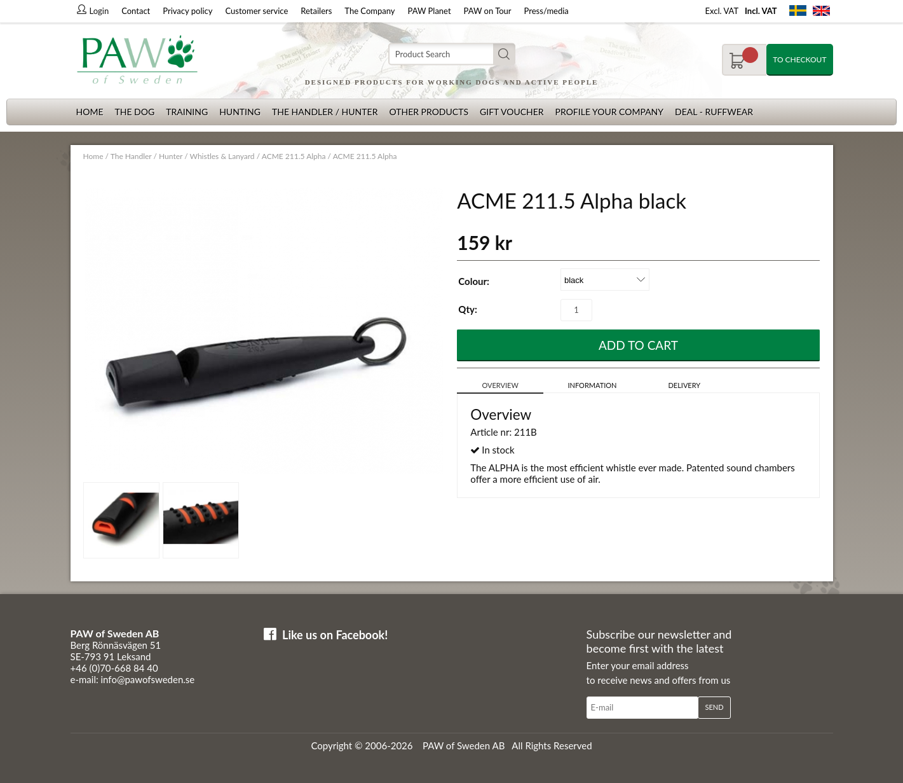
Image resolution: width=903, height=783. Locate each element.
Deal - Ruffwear (714, 111)
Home (90, 111)
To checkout (799, 59)
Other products (428, 111)
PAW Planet (429, 11)
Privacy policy (187, 11)
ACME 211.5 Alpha (294, 156)
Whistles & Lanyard (222, 156)
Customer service (257, 11)
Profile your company (609, 111)
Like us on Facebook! (335, 635)
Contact (135, 11)
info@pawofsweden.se (148, 679)
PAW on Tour (488, 11)
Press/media (546, 11)
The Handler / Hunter (324, 111)
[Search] (451, 54)
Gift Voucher (512, 111)
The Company (369, 11)
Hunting (240, 111)
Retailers (316, 11)
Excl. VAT (722, 11)
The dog (134, 111)
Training (187, 111)
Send (714, 707)
